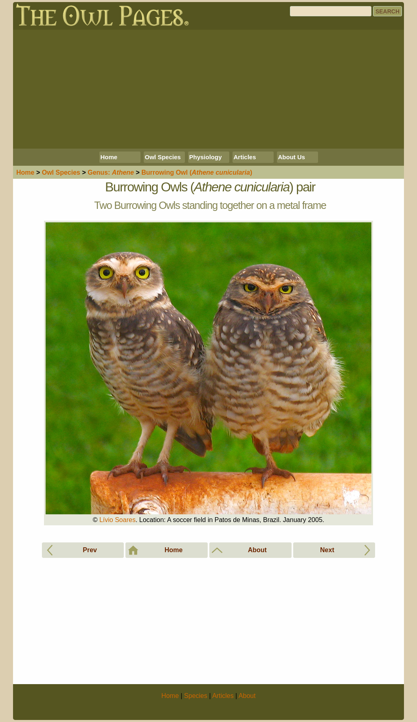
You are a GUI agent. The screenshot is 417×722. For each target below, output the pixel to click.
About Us (291, 157)
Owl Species (163, 157)
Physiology (205, 157)
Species (61, 172)
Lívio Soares (117, 519)
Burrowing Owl (196, 172)
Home (109, 157)
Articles (245, 157)
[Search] (330, 11)
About (247, 695)
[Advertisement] (208, 89)
